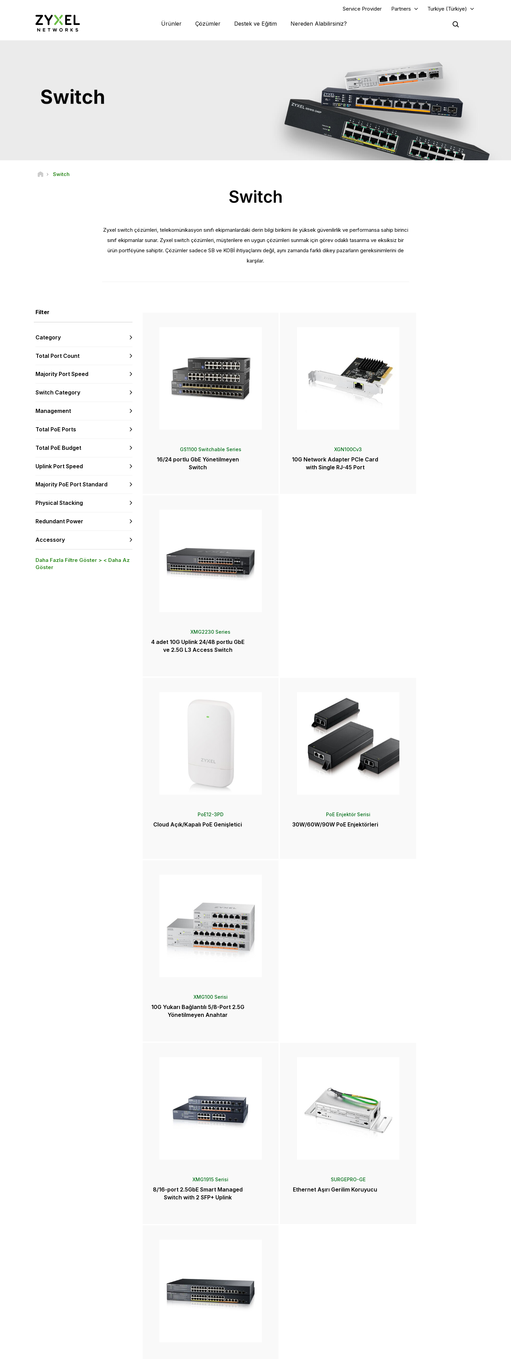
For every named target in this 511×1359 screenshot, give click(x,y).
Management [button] (53, 411)
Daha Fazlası (310, 1061)
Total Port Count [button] (58, 356)
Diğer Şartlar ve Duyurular (190, 1287)
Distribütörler (286, 1253)
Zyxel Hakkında (398, 1292)
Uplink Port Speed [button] (59, 466)
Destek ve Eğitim (255, 24)
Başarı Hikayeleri (399, 1315)
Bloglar (280, 1315)
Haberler (285, 1270)
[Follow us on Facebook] (41, 1318)
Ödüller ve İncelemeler (296, 1292)
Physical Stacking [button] (59, 503)
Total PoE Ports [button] (56, 430)
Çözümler (208, 24)
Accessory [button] (50, 540)
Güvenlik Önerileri (182, 1276)
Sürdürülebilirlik (398, 1304)
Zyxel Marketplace (292, 1242)
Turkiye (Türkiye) (447, 9)
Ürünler (171, 24)
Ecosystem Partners (403, 1265)
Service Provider (362, 9)
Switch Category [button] (58, 393)
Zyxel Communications (406, 1326)
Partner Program (399, 1253)
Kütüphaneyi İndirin (183, 1265)
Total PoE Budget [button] (58, 448)
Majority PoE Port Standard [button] (72, 485)
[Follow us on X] (93, 1318)
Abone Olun (119, 1276)
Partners (401, 9)
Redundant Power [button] (59, 522)
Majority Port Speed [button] (62, 375)
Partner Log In (396, 1242)
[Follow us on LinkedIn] (76, 1318)
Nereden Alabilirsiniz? (318, 24)
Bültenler (282, 1304)
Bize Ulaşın (255, 1191)
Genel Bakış (176, 1242)
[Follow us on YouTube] (58, 1318)
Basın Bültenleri (288, 1281)
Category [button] (48, 338)
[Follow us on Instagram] (110, 1318)
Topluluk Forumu (181, 1253)
